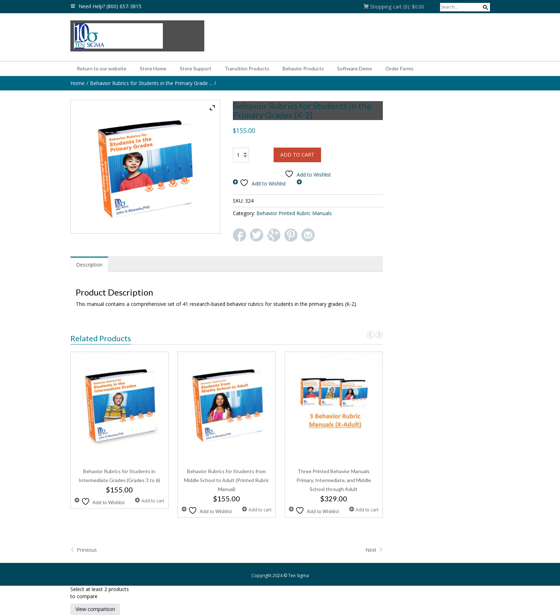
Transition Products (247, 68)
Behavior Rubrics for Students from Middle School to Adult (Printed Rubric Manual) (226, 480)
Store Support (195, 68)
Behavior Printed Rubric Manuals (294, 213)
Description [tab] (89, 264)
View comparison (95, 609)
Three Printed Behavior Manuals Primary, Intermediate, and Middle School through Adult (333, 480)
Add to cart (297, 154)
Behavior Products (303, 68)
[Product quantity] (241, 155)
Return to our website (101, 68)
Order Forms (399, 68)
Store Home (153, 68)
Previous (83, 549)
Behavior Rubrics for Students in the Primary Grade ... (151, 83)
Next (374, 549)
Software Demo (354, 68)
